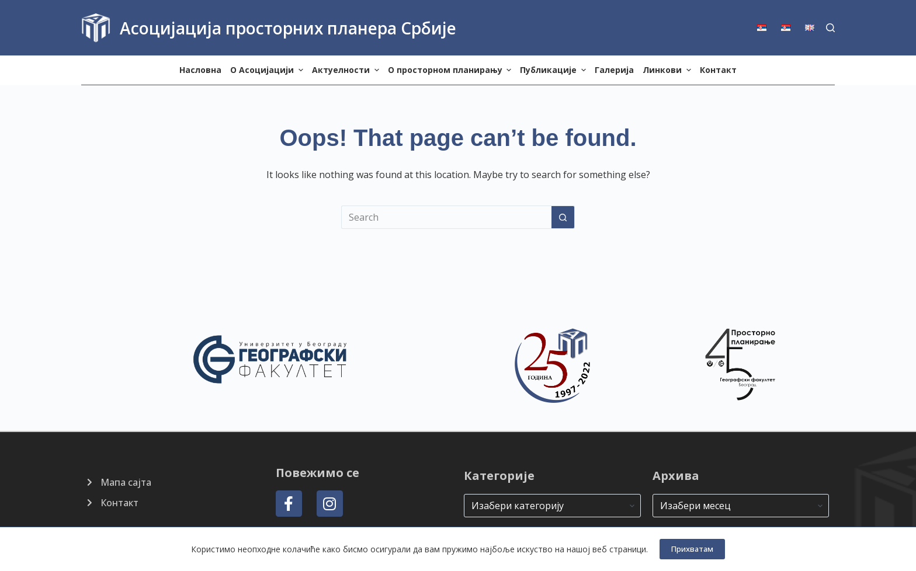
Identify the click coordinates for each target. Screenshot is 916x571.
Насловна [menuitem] (200, 69)
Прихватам (692, 549)
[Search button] (563, 217)
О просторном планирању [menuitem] (451, 69)
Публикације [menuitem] (554, 69)
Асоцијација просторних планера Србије (288, 28)
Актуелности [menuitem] (347, 69)
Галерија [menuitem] (614, 69)
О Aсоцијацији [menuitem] (268, 69)
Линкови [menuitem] (668, 69)
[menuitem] (765, 27)
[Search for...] (446, 217)
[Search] (830, 27)
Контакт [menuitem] (718, 69)
